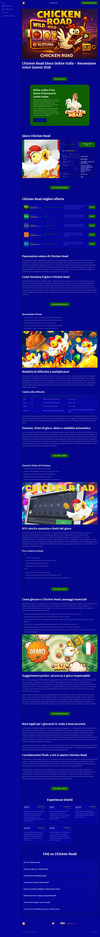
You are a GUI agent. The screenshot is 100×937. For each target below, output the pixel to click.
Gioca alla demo (70, 144)
